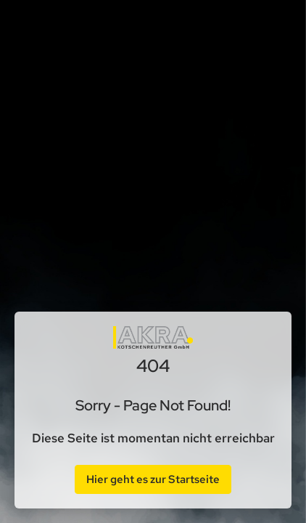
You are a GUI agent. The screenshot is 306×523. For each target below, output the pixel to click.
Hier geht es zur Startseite (153, 479)
